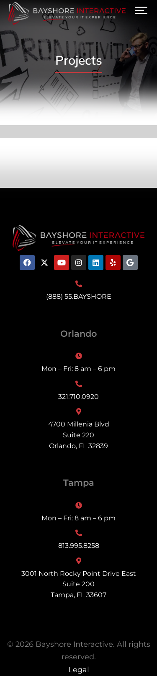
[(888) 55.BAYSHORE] (78, 291)
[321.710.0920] (78, 391)
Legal (78, 669)
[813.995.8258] (78, 540)
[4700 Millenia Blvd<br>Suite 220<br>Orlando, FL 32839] (78, 429)
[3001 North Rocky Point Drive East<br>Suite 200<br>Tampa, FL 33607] (78, 578)
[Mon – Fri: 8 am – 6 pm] (78, 363)
